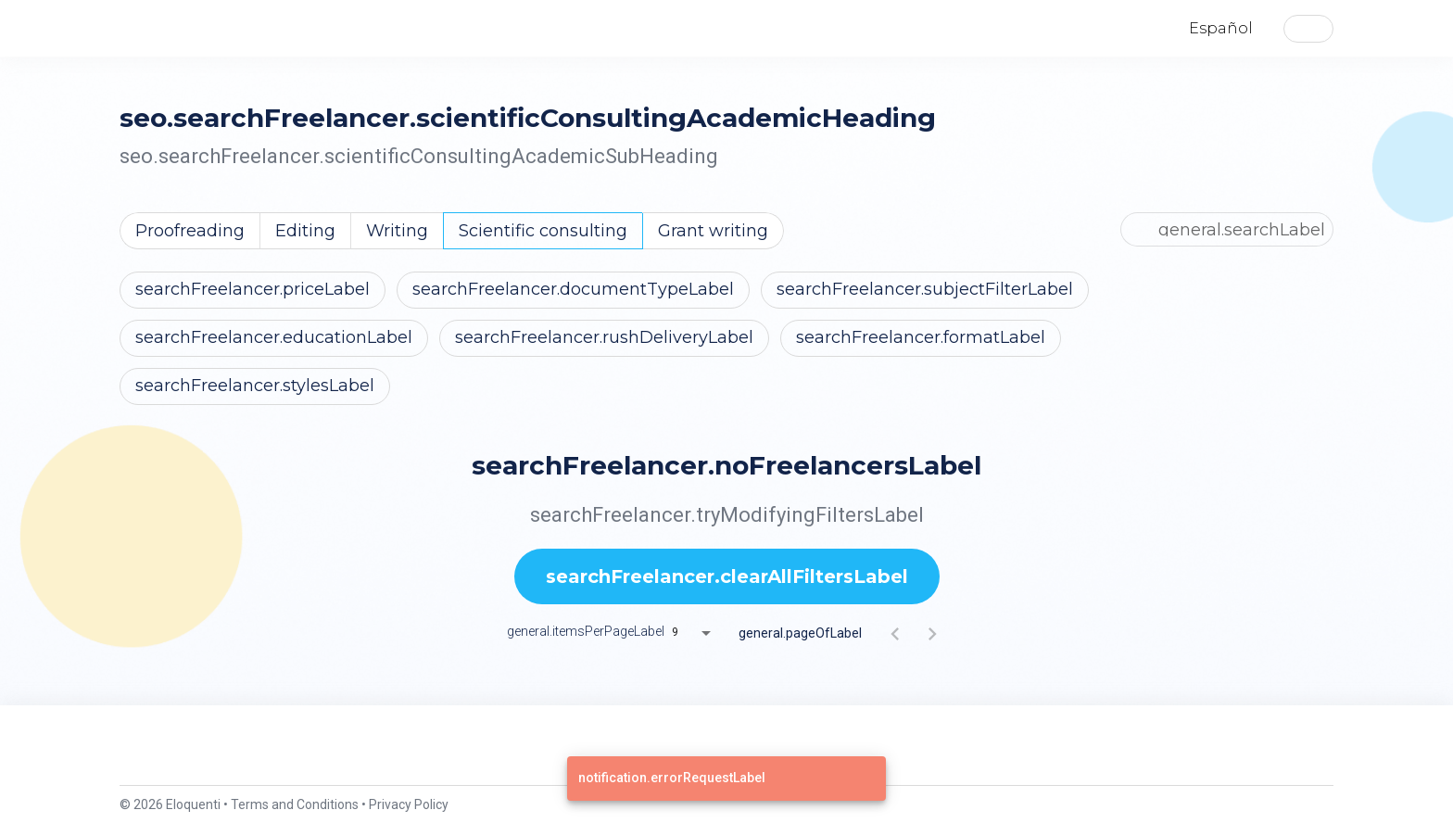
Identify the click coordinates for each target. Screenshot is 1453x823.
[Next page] (932, 633)
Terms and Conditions (295, 804)
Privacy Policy (409, 804)
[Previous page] (895, 633)
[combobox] (698, 633)
